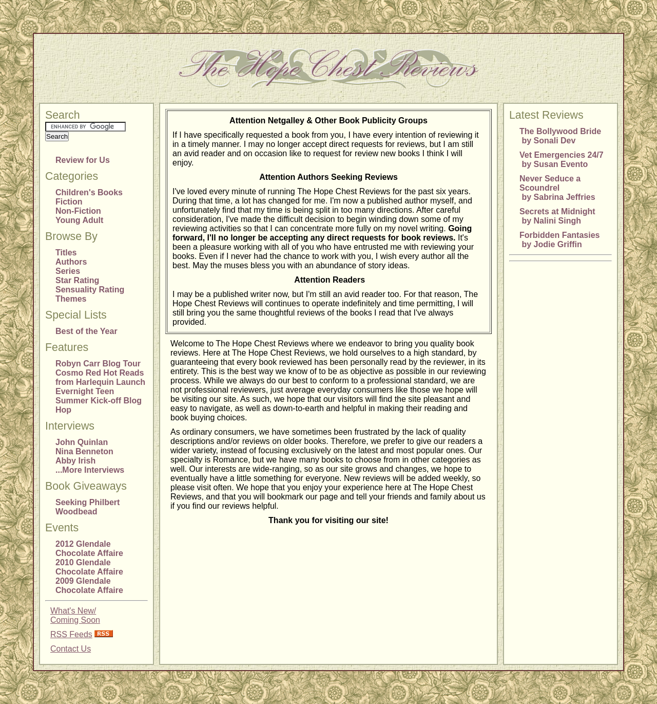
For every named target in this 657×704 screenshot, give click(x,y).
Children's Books (89, 192)
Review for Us (82, 160)
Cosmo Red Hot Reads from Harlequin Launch (100, 377)
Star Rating (77, 280)
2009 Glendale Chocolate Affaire (89, 586)
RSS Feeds (71, 634)
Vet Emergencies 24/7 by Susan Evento (561, 160)
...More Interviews (89, 470)
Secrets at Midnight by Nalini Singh (557, 216)
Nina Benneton (84, 451)
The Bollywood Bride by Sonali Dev (560, 136)
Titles (66, 252)
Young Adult (79, 220)
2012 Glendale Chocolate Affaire (89, 549)
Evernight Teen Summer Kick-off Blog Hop (98, 400)
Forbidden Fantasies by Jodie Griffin (559, 240)
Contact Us (70, 648)
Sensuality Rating (89, 289)
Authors (71, 261)
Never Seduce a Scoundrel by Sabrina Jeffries (557, 187)
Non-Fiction (78, 211)
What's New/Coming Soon (75, 615)
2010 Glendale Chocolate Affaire (89, 567)
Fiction (68, 201)
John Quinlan (81, 442)
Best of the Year (86, 331)
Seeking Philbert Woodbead (87, 507)
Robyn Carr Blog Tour (98, 363)
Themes (70, 298)
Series (67, 271)
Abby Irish (75, 460)
